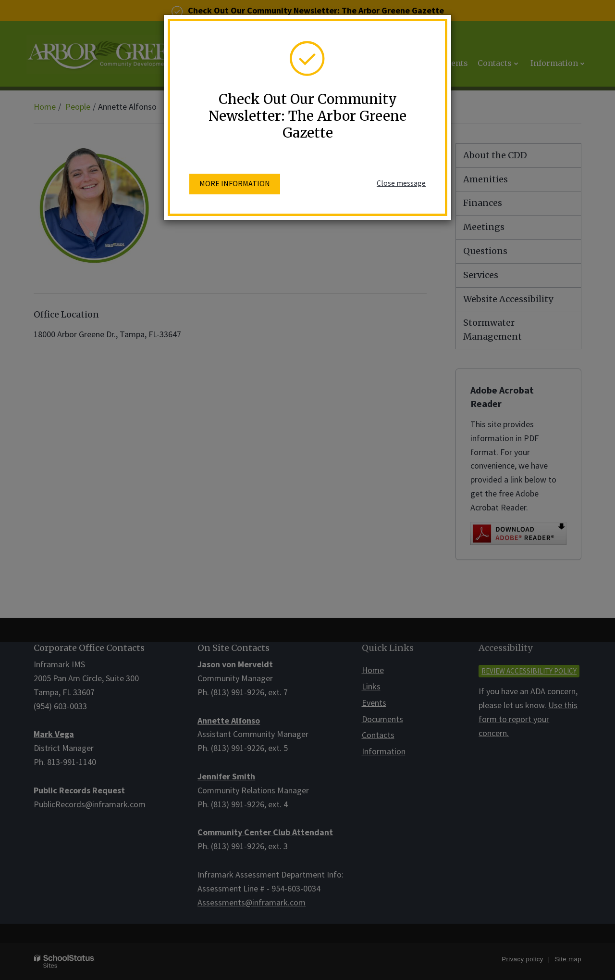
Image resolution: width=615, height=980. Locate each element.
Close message (401, 183)
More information (234, 183)
